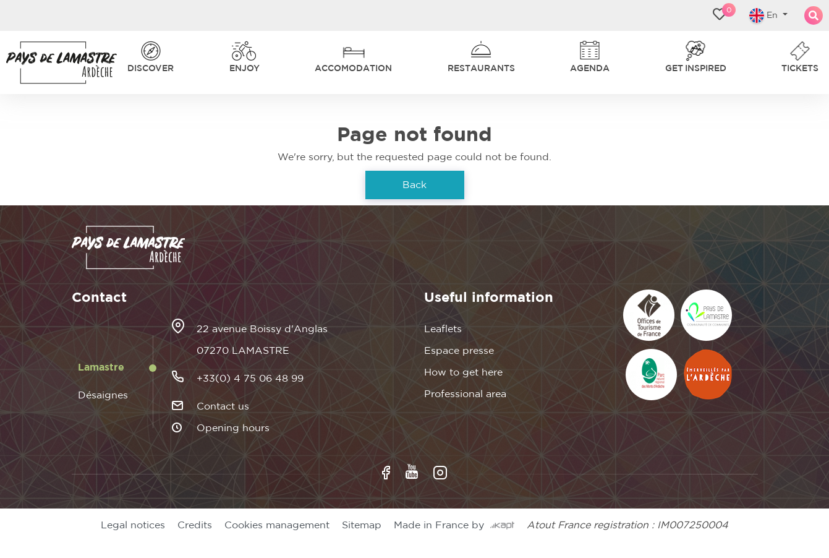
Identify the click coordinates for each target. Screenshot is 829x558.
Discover (150, 68)
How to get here (463, 372)
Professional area (465, 394)
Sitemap (361, 525)
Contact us (223, 406)
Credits (194, 525)
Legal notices (133, 525)
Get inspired (695, 68)
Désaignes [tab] (103, 395)
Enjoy (244, 68)
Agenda (590, 68)
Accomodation (353, 68)
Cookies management (276, 525)
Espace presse (459, 351)
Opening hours (233, 428)
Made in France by (454, 525)
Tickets (799, 68)
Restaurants (481, 68)
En (764, 15)
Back (414, 185)
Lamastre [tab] (101, 367)
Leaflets (443, 329)
